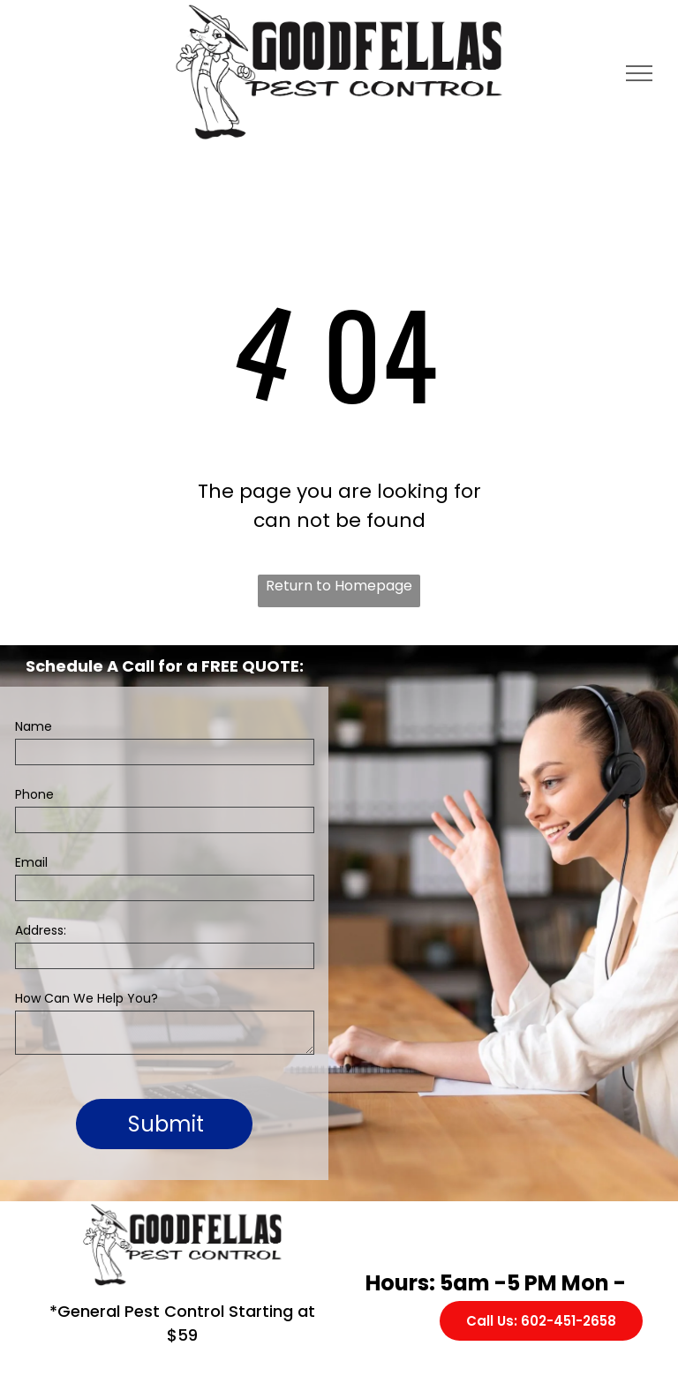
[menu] (639, 73)
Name (33, 726)
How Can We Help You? (86, 998)
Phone (34, 794)
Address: (40, 930)
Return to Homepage (339, 585)
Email (31, 862)
